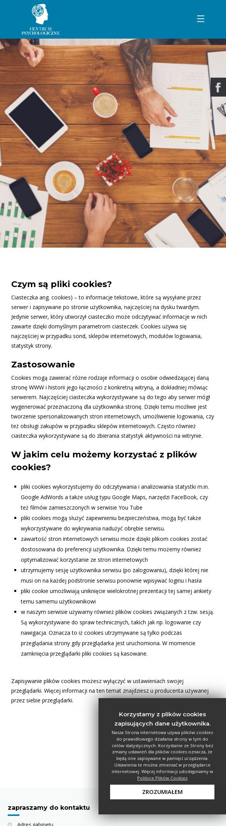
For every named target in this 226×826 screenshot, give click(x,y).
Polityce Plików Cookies (162, 778)
